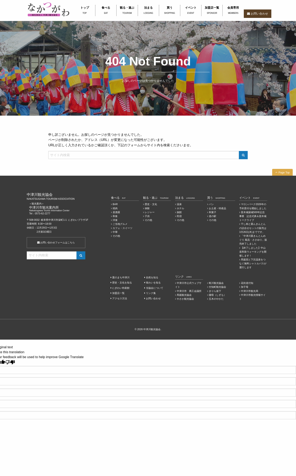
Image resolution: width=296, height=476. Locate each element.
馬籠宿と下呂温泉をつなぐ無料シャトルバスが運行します (252, 263)
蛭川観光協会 (216, 283)
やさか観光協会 (185, 298)
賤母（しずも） (217, 295)
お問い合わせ (259, 13)
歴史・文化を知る (122, 282)
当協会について (154, 288)
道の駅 (212, 216)
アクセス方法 (119, 298)
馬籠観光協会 (184, 295)
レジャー (150, 212)
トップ (84, 10)
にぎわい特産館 (121, 288)
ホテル (180, 208)
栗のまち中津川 (121, 277)
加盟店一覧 (211, 10)
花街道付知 (247, 283)
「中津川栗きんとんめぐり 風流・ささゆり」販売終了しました (253, 240)
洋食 (115, 220)
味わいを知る (153, 282)
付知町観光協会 (217, 287)
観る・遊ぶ (127, 10)
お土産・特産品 (217, 208)
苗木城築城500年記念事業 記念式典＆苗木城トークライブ (252, 216)
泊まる (148, 10)
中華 (115, 232)
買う (169, 10)
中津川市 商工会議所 (189, 291)
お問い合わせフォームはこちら (56, 242)
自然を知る (152, 277)
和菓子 (212, 212)
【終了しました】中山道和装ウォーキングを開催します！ (252, 251)
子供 (147, 216)
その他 (116, 236)
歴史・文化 (151, 204)
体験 (147, 208)
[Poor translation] (10, 362)
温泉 (179, 204)
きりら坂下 (215, 291)
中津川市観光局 (249, 291)
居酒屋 (116, 212)
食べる (105, 10)
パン (211, 204)
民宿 (179, 216)
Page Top (284, 172)
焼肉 (115, 208)
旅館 (179, 212)
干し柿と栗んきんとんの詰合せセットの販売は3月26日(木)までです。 (252, 228)
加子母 (244, 287)
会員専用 (233, 10)
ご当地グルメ (120, 224)
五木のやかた (216, 298)
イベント (190, 10)
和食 (115, 216)
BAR (115, 204)
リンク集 (151, 293)
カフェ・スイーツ (122, 228)
